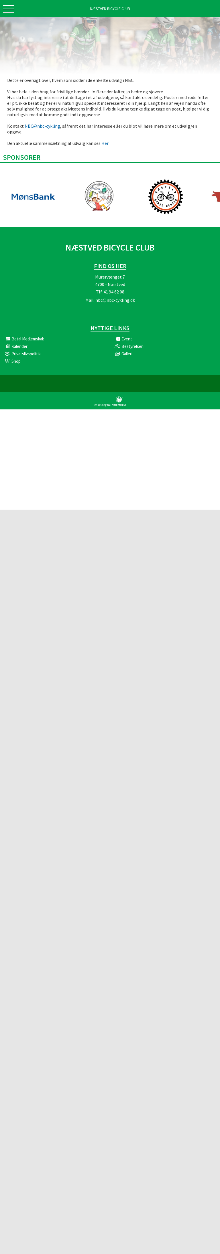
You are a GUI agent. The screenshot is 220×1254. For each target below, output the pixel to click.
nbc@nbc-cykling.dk (115, 300)
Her (105, 143)
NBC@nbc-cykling (42, 126)
